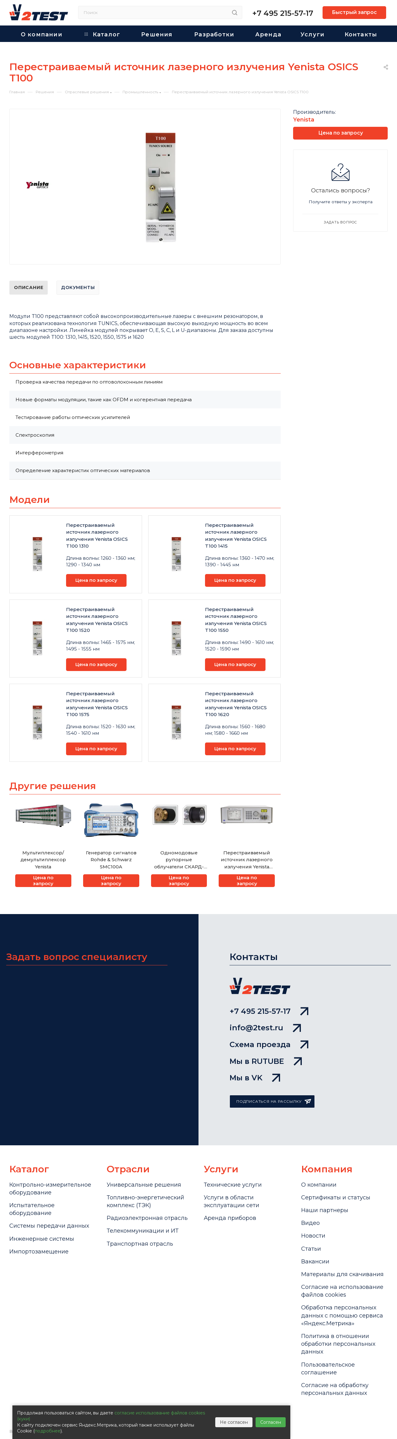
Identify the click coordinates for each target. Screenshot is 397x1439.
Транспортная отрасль (140, 1243)
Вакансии (315, 1261)
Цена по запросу (96, 580)
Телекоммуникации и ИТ (143, 1230)
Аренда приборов (230, 1218)
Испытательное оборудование (32, 1209)
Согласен (270, 1422)
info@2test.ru (265, 1027)
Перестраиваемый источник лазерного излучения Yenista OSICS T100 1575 (97, 704)
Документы (78, 287)
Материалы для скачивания (342, 1274)
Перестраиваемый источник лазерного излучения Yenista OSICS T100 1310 (97, 535)
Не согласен (234, 1422)
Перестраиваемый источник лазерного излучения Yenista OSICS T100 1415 (236, 535)
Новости (313, 1235)
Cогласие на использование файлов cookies (342, 1291)
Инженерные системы (41, 1238)
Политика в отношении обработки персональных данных (338, 1344)
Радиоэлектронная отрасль (147, 1218)
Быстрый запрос (354, 12)
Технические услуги (233, 1184)
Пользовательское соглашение (328, 1368)
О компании (319, 1184)
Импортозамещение (39, 1251)
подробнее (47, 1431)
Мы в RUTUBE (266, 1061)
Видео (310, 1223)
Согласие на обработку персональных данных (334, 1389)
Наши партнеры (324, 1210)
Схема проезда (269, 1044)
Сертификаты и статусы (335, 1197)
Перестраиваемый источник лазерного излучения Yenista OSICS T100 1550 (236, 619)
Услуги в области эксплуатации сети (231, 1201)
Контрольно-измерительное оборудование (50, 1188)
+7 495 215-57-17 (282, 13)
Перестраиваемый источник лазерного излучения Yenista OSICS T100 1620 (236, 704)
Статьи (311, 1248)
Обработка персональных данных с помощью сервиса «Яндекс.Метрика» (342, 1315)
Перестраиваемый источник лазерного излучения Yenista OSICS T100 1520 (97, 619)
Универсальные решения (144, 1184)
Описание (28, 287)
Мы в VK (255, 1077)
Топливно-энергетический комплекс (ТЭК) (145, 1201)
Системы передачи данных (49, 1225)
